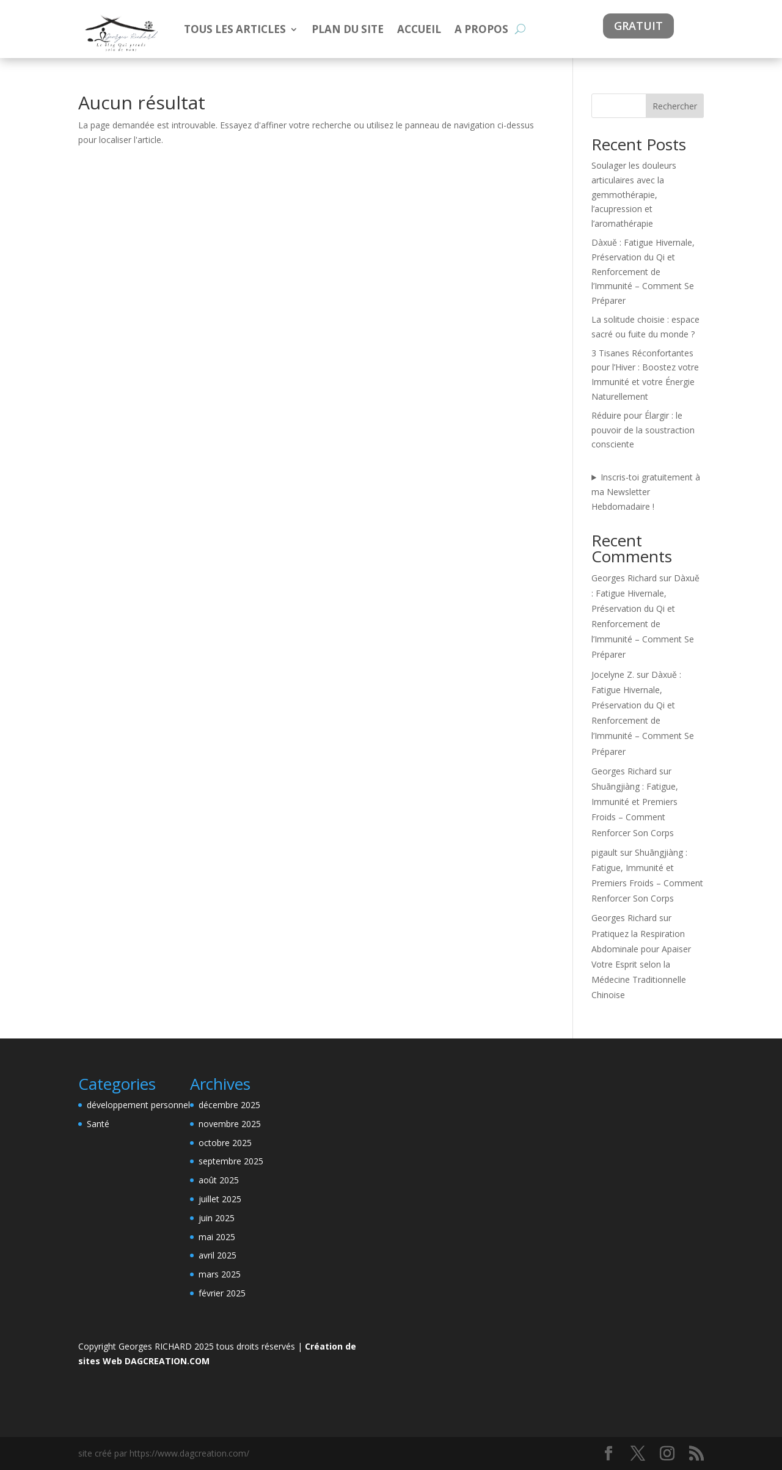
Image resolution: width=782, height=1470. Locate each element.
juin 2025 (217, 1218)
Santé (98, 1124)
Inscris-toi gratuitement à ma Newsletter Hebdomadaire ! (645, 491)
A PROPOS (481, 29)
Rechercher (674, 106)
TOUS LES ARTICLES (235, 29)
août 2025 (219, 1180)
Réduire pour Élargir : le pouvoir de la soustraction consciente (643, 430)
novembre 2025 (230, 1124)
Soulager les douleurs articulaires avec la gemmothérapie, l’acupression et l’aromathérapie (633, 194)
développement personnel (138, 1105)
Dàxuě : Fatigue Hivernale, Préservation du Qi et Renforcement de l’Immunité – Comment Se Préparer (643, 271)
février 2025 (222, 1293)
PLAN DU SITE (348, 29)
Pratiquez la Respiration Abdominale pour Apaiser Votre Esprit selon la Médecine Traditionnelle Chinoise (641, 964)
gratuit (638, 25)
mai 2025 (217, 1237)
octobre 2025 (225, 1142)
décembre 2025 (229, 1105)
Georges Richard (624, 578)
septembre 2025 (231, 1161)
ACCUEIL (419, 29)
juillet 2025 (220, 1199)
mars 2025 (220, 1274)
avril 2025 (217, 1255)
